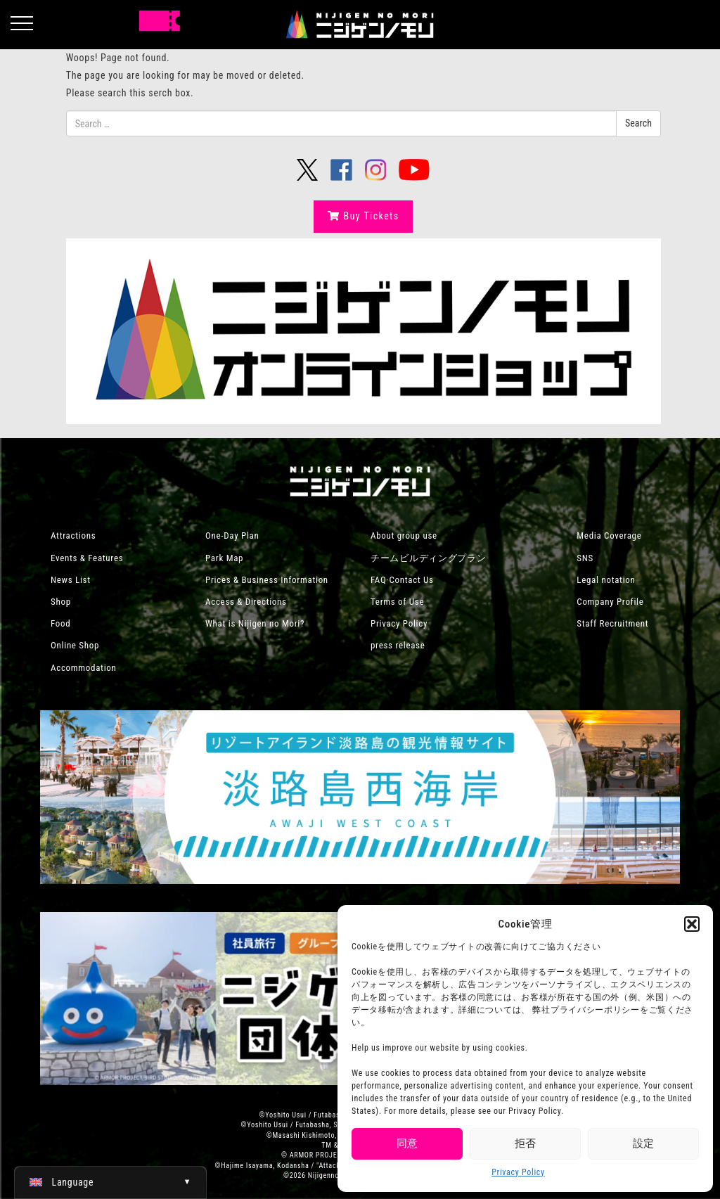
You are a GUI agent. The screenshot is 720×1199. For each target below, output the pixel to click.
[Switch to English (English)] (110, 1182)
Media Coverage (609, 535)
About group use (404, 535)
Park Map (224, 558)
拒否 (525, 1143)
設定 (643, 1143)
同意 (407, 1143)
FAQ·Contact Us (402, 580)
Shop (61, 601)
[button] (692, 924)
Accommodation (84, 667)
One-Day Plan (232, 535)
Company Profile (610, 601)
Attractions (73, 535)
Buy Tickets (363, 216)
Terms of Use (397, 601)
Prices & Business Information (266, 580)
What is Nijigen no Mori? (254, 623)
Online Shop (75, 645)
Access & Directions (246, 601)
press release (398, 645)
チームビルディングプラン (428, 558)
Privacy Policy (518, 1172)
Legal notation (606, 580)
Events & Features (87, 558)
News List (71, 580)
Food (60, 623)
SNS (585, 558)
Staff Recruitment (612, 623)
